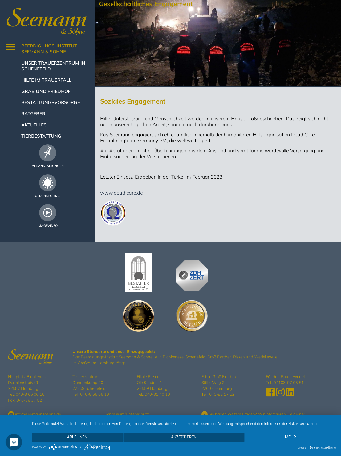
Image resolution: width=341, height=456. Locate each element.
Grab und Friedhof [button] (46, 91)
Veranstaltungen (48, 166)
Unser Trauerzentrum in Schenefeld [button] (53, 66)
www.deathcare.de (121, 193)
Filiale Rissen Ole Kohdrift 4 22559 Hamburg (152, 382)
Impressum (115, 414)
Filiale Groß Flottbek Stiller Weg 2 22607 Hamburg (218, 382)
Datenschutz (137, 414)
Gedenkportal (47, 196)
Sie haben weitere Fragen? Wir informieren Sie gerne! (253, 414)
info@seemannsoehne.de (34, 414)
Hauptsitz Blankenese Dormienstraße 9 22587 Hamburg (27, 382)
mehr (290, 437)
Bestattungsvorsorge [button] (50, 102)
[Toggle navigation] (10, 47)
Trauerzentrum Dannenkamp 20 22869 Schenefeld (88, 382)
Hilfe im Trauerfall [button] (46, 80)
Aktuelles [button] (34, 125)
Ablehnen (77, 437)
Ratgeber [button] (33, 113)
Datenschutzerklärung (323, 447)
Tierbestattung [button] (41, 136)
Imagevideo (48, 226)
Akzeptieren (184, 437)
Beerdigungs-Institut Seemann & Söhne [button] (49, 48)
